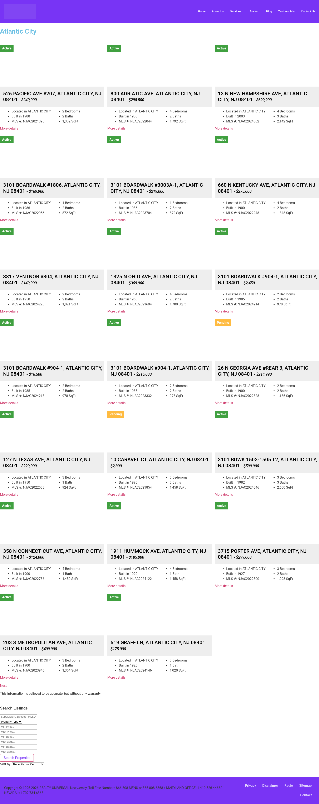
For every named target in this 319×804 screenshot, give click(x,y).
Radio (288, 786)
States (254, 11)
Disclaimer (270, 786)
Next (3, 686)
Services (235, 11)
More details (9, 128)
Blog (269, 11)
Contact (306, 795)
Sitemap (305, 786)
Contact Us (308, 11)
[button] (237, 11)
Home (202, 11)
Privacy (250, 786)
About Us (218, 11)
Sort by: (6, 764)
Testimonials (286, 11)
